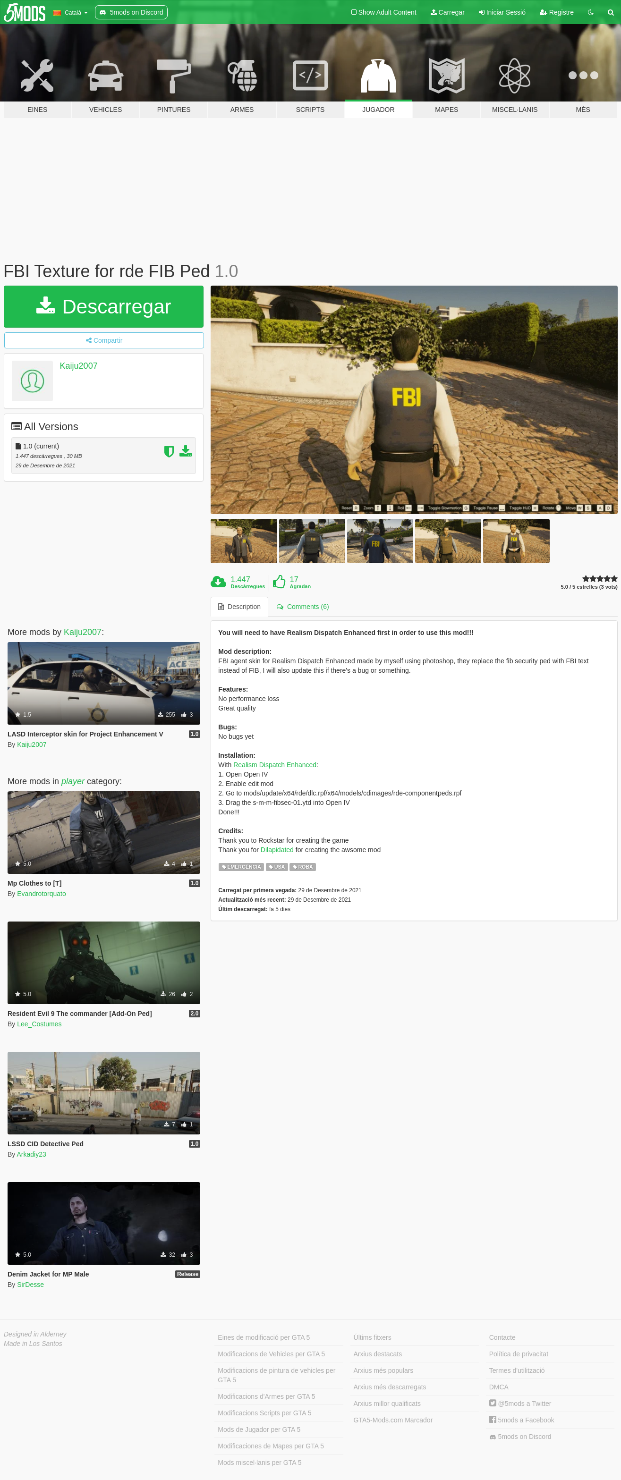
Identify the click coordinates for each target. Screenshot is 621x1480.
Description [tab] (239, 606)
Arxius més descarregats (390, 1387)
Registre (557, 12)
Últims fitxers (372, 1337)
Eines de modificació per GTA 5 (264, 1337)
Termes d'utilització (517, 1370)
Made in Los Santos (33, 1343)
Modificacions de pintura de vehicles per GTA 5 (276, 1375)
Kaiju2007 (79, 366)
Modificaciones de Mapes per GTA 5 (271, 1446)
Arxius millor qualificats (387, 1403)
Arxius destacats (378, 1354)
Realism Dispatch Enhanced (274, 765)
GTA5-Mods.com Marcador (393, 1420)
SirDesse (30, 1284)
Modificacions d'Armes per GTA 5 (266, 1396)
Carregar (448, 12)
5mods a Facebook (521, 1420)
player (73, 781)
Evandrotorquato (41, 893)
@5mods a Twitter (520, 1403)
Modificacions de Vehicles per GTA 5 (271, 1354)
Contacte (502, 1337)
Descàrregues (248, 586)
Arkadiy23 (31, 1154)
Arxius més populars (384, 1370)
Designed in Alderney (35, 1334)
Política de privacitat (518, 1354)
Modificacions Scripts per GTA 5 (264, 1413)
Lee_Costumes (39, 1024)
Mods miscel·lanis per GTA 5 (259, 1462)
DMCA (499, 1387)
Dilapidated (277, 850)
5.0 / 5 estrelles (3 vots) (589, 587)
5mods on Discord (520, 1437)
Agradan (300, 586)
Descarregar (103, 307)
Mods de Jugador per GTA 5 (259, 1429)
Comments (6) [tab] (303, 606)
